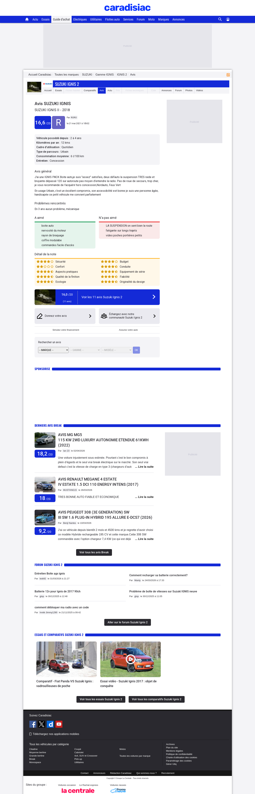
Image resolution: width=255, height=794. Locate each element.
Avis (102, 90)
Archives (170, 744)
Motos (123, 749)
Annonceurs (99, 773)
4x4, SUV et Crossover (85, 755)
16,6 (43, 122)
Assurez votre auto (128, 330)
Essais (46, 19)
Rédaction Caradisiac (121, 773)
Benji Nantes (69, 523)
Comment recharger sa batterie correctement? (158, 575)
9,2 (45, 531)
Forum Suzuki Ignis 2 (48, 565)
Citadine (33, 749)
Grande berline (36, 755)
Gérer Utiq (171, 764)
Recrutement (167, 773)
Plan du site (172, 747)
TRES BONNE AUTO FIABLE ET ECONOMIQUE (88, 496)
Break (32, 759)
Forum (141, 19)
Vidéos (199, 90)
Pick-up (78, 759)
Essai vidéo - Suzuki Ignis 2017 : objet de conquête (128, 683)
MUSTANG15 (70, 490)
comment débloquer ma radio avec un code (62, 607)
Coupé (77, 749)
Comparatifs (90, 90)
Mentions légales (174, 751)
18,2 (45, 454)
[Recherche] (220, 19)
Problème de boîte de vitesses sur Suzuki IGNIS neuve (163, 591)
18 (45, 498)
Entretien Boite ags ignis (50, 573)
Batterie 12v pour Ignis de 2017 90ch (57, 591)
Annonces (178, 19)
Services (128, 19)
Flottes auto (112, 19)
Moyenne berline (37, 752)
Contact (84, 773)
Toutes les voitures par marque (135, 756)
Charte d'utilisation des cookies (181, 757)
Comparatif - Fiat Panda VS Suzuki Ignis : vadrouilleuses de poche (64, 683)
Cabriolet (78, 752)
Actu (35, 19)
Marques (163, 19)
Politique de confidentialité (179, 754)
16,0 (67, 294)
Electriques (80, 19)
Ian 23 (66, 450)
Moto (151, 19)
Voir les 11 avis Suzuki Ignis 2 (102, 297)
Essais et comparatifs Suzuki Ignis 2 (59, 634)
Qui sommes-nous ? (146, 773)
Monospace (35, 762)
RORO (74, 117)
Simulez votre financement (65, 330)
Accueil (48, 90)
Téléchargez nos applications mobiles (56, 734)
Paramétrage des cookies (179, 760)
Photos (188, 90)
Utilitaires (96, 19)
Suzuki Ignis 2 (67, 84)
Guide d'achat (61, 19)
